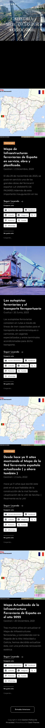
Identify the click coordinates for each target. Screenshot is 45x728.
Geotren (10, 4)
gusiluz (8, 312)
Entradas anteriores (22, 709)
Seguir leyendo (13, 201)
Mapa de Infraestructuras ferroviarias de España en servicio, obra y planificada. (20, 157)
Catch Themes (33, 722)
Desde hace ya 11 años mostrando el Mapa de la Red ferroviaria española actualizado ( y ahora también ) (22, 465)
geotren (8, 169)
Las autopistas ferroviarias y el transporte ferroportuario (22, 304)
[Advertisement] (22, 64)
